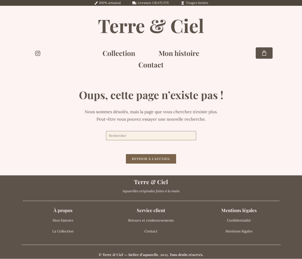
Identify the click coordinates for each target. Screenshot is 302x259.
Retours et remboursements (151, 220)
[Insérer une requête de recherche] (151, 135)
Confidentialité (239, 220)
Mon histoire (179, 53)
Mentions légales (238, 231)
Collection (119, 53)
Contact (151, 64)
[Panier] (264, 53)
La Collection (63, 231)
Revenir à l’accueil (151, 159)
